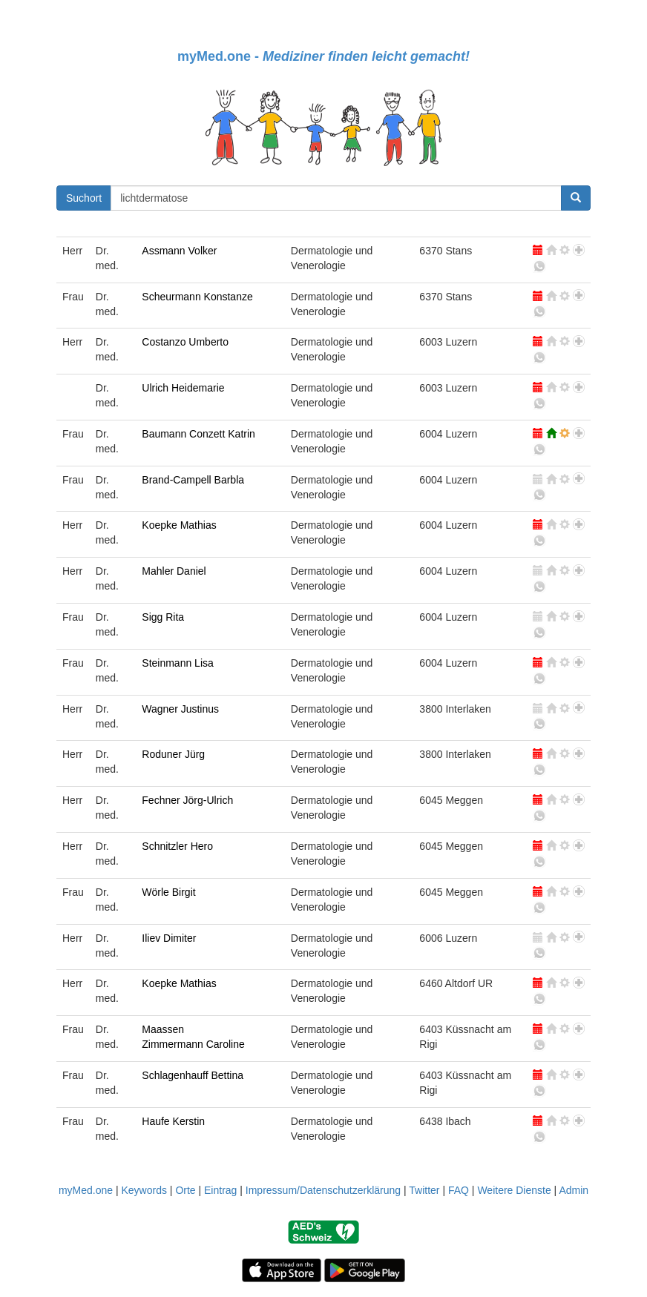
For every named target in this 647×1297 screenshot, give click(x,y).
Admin (573, 1190)
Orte (185, 1190)
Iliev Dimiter (169, 938)
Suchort (84, 198)
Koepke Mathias (179, 525)
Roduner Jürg (173, 754)
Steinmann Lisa (178, 663)
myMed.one (86, 1190)
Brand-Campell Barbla (193, 480)
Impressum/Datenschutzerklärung (323, 1190)
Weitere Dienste (514, 1190)
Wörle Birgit (168, 892)
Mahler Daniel (174, 571)
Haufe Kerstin (173, 1121)
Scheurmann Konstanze (197, 297)
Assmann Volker (179, 251)
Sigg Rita (163, 617)
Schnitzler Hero (177, 846)
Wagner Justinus (180, 709)
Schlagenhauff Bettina (192, 1075)
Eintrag (220, 1190)
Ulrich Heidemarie (183, 388)
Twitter (424, 1190)
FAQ (458, 1190)
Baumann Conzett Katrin (198, 434)
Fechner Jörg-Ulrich (187, 800)
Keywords (143, 1190)
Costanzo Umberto (185, 342)
